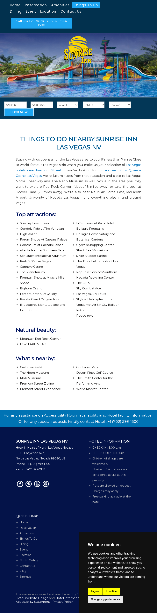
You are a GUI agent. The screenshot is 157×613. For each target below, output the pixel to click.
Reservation (36, 5)
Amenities (60, 5)
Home (15, 5)
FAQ (23, 571)
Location (48, 11)
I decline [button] (111, 591)
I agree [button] (95, 591)
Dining (16, 11)
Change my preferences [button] (105, 599)
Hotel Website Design (32, 598)
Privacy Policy (63, 601)
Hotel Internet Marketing (74, 598)
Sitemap (25, 576)
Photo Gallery (29, 560)
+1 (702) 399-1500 (123, 421)
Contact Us (71, 11)
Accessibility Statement (33, 601)
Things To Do (86, 5)
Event (31, 11)
